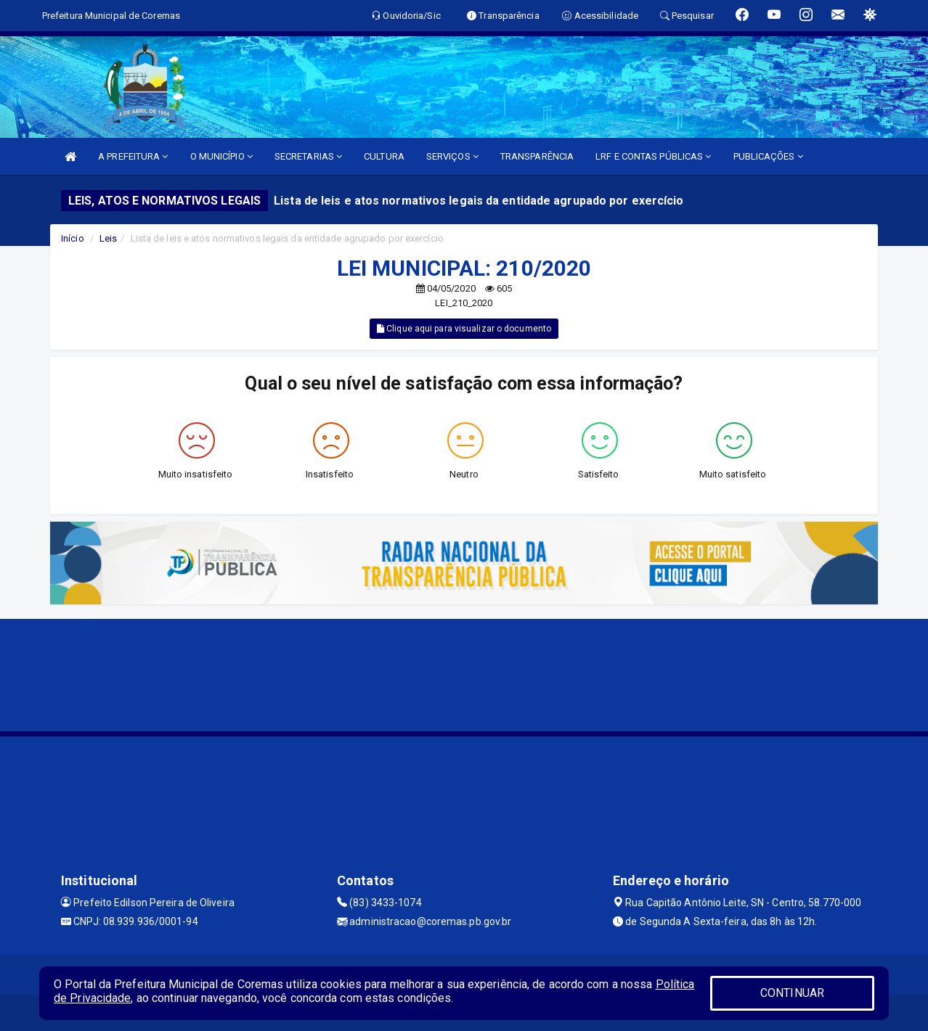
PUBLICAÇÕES (768, 156)
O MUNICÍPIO (221, 156)
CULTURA (384, 156)
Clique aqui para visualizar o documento (464, 329)
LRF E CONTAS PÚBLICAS (653, 156)
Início (72, 238)
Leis (108, 238)
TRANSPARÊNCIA (537, 156)
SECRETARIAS (308, 156)
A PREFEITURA (133, 156)
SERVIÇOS (452, 156)
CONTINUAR (792, 993)
